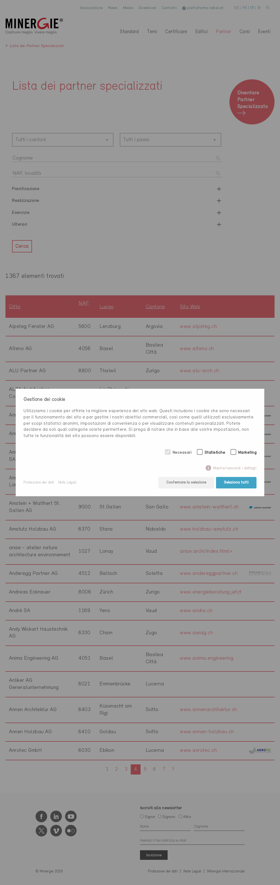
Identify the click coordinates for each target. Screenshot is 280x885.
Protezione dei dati (39, 483)
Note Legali (67, 483)
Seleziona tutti (236, 483)
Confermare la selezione (186, 483)
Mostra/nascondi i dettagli (234, 468)
